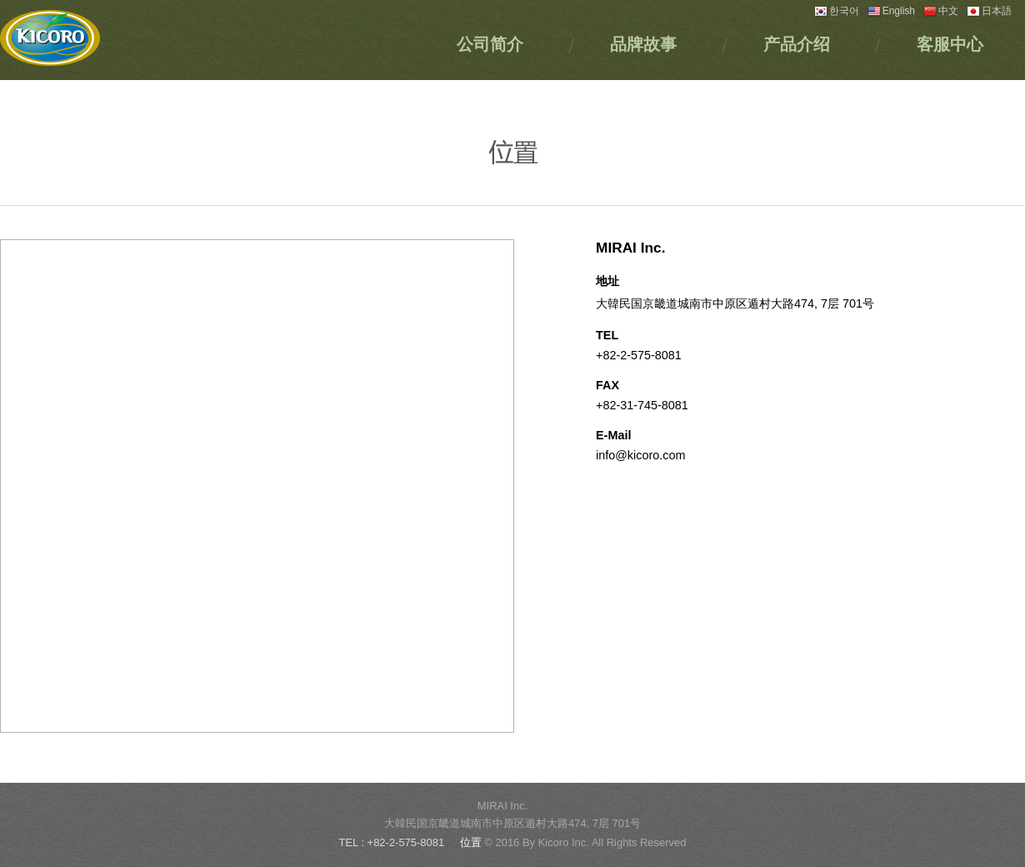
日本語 (989, 11)
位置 (472, 842)
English (891, 11)
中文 (940, 11)
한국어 (836, 11)
